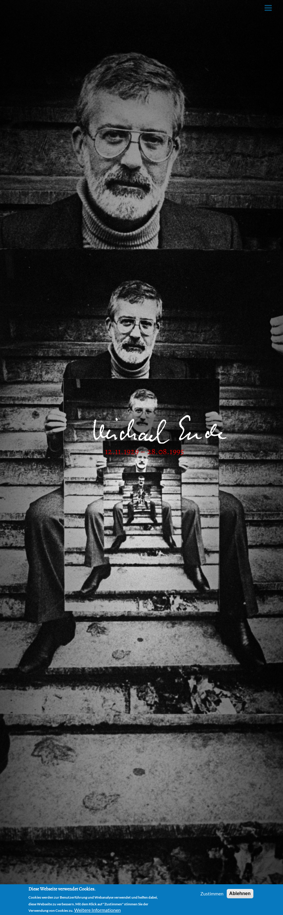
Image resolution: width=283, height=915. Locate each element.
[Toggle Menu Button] (268, 8)
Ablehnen (240, 893)
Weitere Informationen (97, 910)
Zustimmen (211, 893)
